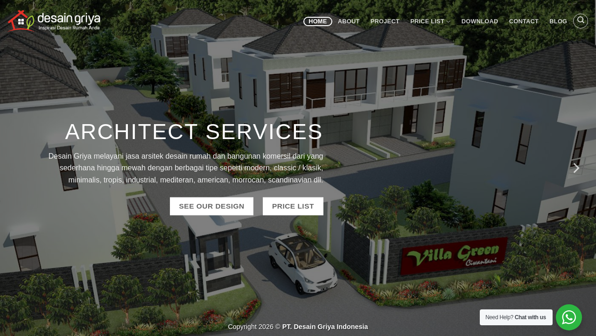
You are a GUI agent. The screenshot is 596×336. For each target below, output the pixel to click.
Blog (558, 21)
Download (480, 21)
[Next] (575, 168)
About (349, 21)
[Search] (580, 21)
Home (318, 21)
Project (385, 21)
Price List (430, 21)
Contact (524, 21)
